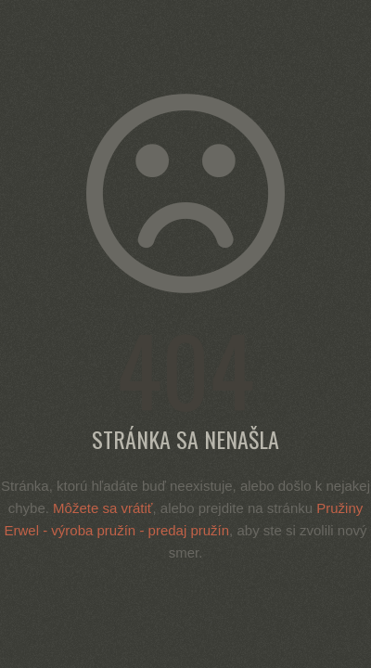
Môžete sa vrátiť (102, 508)
